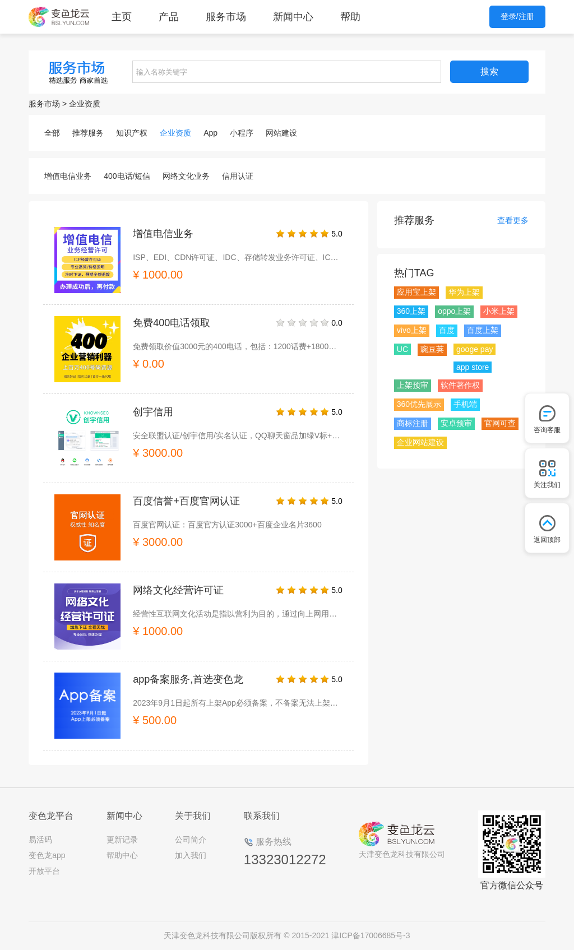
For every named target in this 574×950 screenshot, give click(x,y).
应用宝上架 (416, 292)
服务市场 (226, 16)
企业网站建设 (420, 442)
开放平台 (44, 870)
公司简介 (190, 839)
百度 (447, 330)
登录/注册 (517, 16)
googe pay (474, 349)
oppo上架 (454, 311)
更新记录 (122, 839)
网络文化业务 (186, 176)
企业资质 (84, 103)
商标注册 (412, 423)
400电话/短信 (127, 176)
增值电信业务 (67, 176)
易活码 (40, 839)
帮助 (350, 16)
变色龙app (47, 855)
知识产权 (131, 132)
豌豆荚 (432, 349)
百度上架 (482, 330)
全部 (52, 132)
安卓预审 (456, 423)
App (210, 132)
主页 (122, 16)
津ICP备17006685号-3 (370, 935)
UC (402, 349)
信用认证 (237, 176)
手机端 (465, 404)
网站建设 (281, 132)
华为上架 (464, 292)
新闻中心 (293, 16)
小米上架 (499, 311)
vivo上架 (412, 330)
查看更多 (513, 220)
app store (472, 367)
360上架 (411, 311)
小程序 (241, 132)
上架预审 (412, 385)
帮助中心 (122, 855)
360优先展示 (419, 404)
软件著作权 (460, 385)
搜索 (489, 71)
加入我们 (190, 855)
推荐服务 (88, 132)
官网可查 (500, 423)
